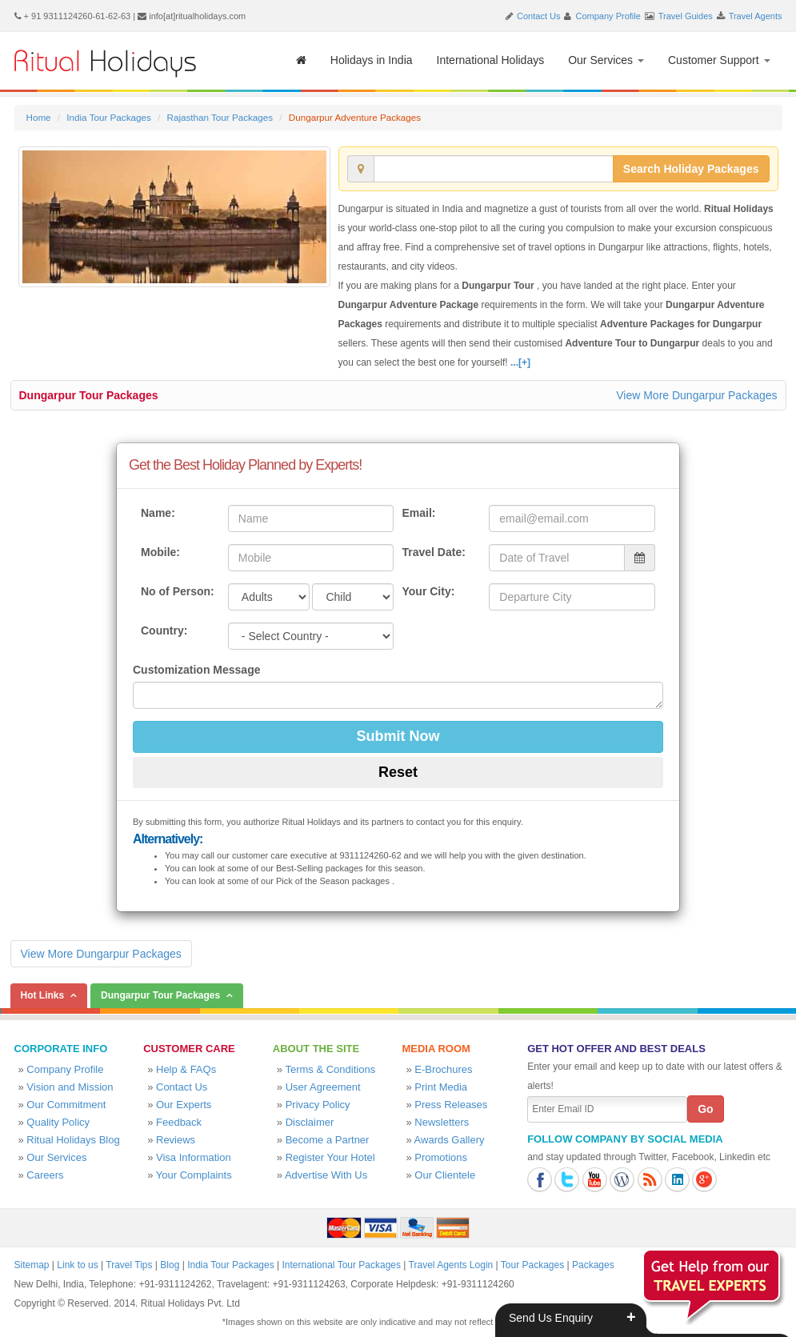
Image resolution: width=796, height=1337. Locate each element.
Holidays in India (371, 60)
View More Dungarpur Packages (696, 395)
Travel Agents (755, 16)
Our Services (606, 60)
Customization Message (196, 669)
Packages (593, 1265)
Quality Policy (58, 1122)
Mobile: (160, 552)
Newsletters (441, 1122)
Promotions (440, 1157)
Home (38, 117)
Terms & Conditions (330, 1069)
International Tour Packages (341, 1265)
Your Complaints (194, 1175)
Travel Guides (685, 16)
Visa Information (193, 1157)
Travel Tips (129, 1265)
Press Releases (450, 1105)
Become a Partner (328, 1140)
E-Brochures (443, 1069)
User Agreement (323, 1087)
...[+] (520, 362)
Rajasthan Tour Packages (219, 117)
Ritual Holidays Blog (72, 1140)
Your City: (428, 591)
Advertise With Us (326, 1175)
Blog (169, 1265)
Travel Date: (433, 552)
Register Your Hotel (330, 1157)
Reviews (175, 1140)
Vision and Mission (69, 1087)
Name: (158, 512)
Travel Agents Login (451, 1265)
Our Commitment (66, 1105)
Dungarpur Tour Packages (88, 395)
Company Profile (608, 16)
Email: (418, 512)
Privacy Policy (318, 1105)
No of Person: (177, 591)
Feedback (179, 1122)
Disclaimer (310, 1122)
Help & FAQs (186, 1069)
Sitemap (32, 1265)
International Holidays (491, 60)
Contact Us (538, 16)
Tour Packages (532, 1265)
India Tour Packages (108, 117)
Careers (44, 1175)
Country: (164, 630)
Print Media (440, 1087)
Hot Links (43, 995)
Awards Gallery (449, 1140)
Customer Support (719, 60)
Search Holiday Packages (691, 168)
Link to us (77, 1265)
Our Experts (183, 1105)
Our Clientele (444, 1175)
